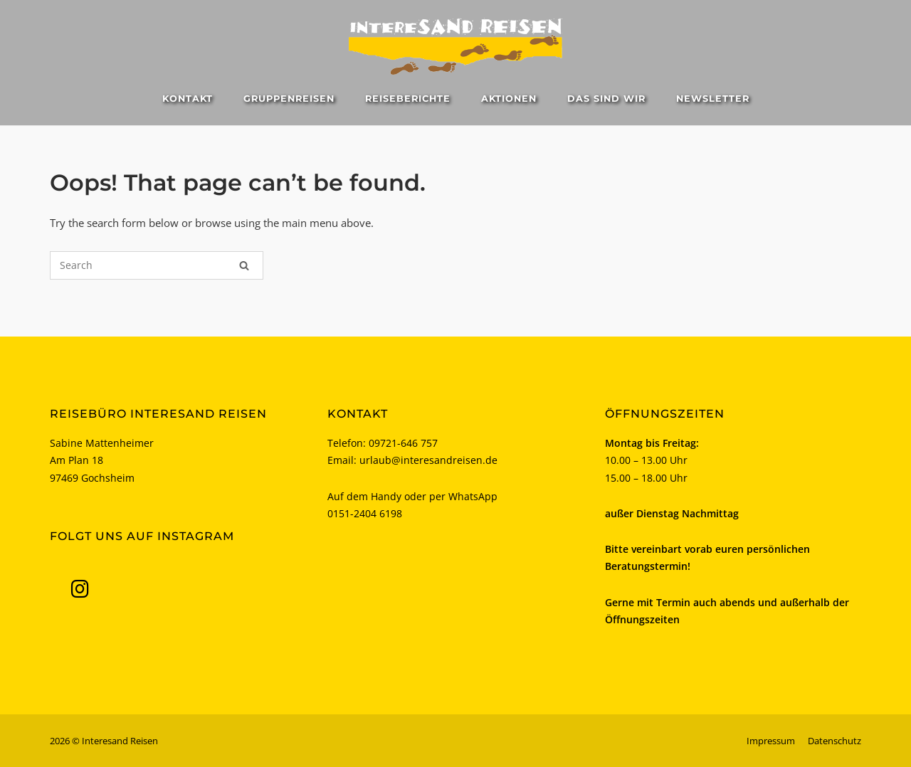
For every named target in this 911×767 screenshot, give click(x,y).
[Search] (244, 265)
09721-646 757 (403, 443)
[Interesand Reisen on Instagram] (80, 589)
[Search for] (156, 265)
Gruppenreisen (289, 98)
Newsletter (712, 98)
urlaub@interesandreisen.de (428, 460)
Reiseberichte (408, 98)
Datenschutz (834, 740)
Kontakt (187, 98)
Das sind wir (606, 98)
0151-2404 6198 (364, 513)
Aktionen (509, 98)
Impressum (771, 740)
